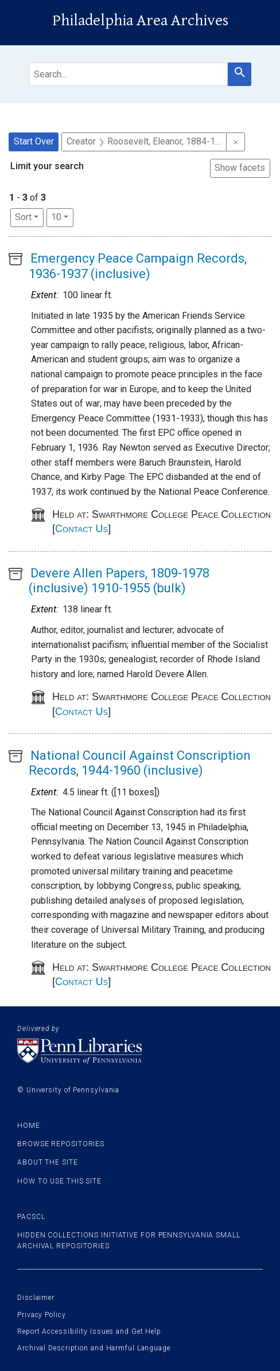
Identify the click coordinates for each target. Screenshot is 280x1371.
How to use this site (59, 1181)
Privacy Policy (41, 1315)
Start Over (34, 141)
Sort (23, 217)
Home (28, 1126)
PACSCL (31, 1217)
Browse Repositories (60, 1144)
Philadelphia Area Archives (140, 20)
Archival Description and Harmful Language (93, 1348)
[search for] (128, 74)
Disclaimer (36, 1298)
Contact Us (81, 528)
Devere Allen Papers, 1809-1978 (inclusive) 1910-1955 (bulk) (119, 580)
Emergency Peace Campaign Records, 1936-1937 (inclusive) (138, 265)
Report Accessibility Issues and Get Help (89, 1331)
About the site (47, 1162)
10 (62, 216)
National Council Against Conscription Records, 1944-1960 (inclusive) (140, 763)
